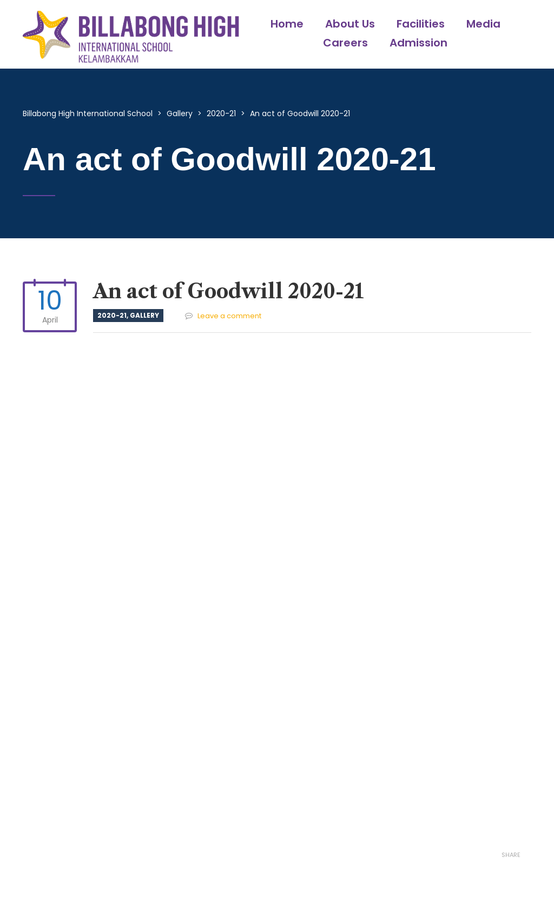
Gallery (144, 315)
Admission (418, 42)
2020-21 (112, 315)
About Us (350, 23)
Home (287, 23)
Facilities (421, 23)
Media (483, 23)
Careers (345, 42)
